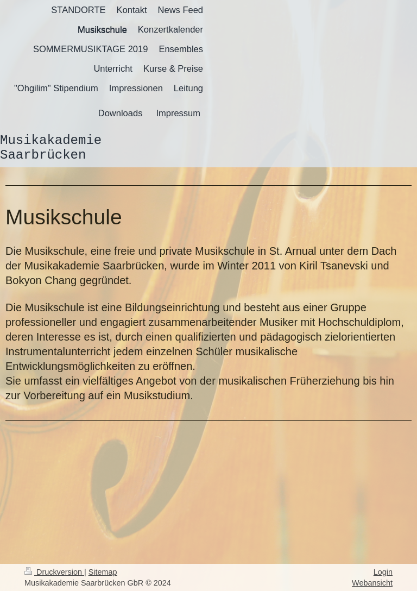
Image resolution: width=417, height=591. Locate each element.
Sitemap (103, 572)
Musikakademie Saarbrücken (51, 147)
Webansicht (372, 583)
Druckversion (54, 572)
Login (383, 572)
